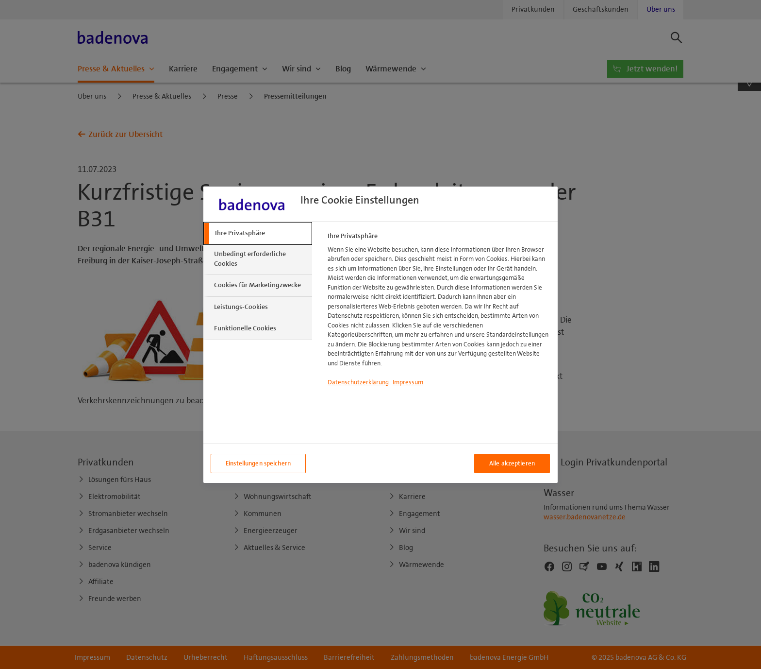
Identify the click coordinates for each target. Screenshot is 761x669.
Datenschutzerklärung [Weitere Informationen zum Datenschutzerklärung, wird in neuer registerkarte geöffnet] (358, 382)
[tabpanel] (438, 312)
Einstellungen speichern (258, 463)
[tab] (257, 233)
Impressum (408, 382)
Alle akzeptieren (512, 463)
